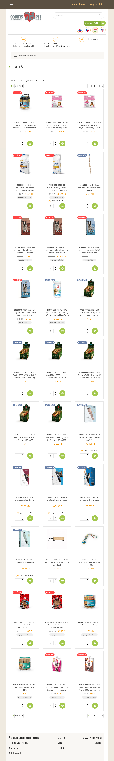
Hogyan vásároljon (18, 742)
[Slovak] (80, 30)
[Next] (102, 86)
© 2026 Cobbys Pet (92, 737)
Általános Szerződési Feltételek (24, 737)
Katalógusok (15, 752)
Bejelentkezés (77, 4)
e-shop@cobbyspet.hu (60, 46)
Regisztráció (96, 4)
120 (21, 86)
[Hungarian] (95, 30)
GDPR (61, 747)
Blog (60, 742)
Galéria (61, 737)
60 (16, 86)
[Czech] (88, 30)
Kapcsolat (14, 747)
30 (12, 86)
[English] (103, 30)
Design (97, 742)
